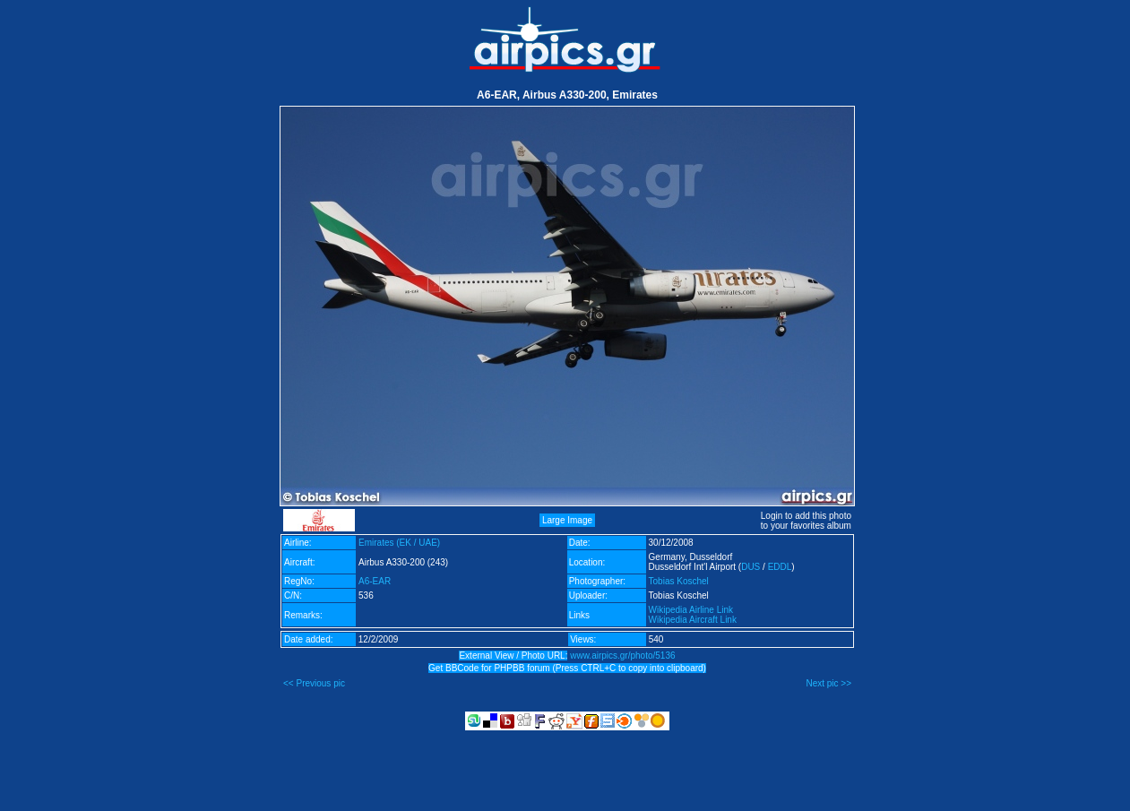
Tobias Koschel (679, 581)
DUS (750, 567)
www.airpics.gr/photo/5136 (622, 655)
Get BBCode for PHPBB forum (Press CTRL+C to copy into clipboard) (567, 668)
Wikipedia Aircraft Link (693, 620)
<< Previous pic (314, 683)
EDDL (780, 567)
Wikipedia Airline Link (691, 610)
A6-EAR (374, 581)
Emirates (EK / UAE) (399, 543)
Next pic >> (828, 683)
